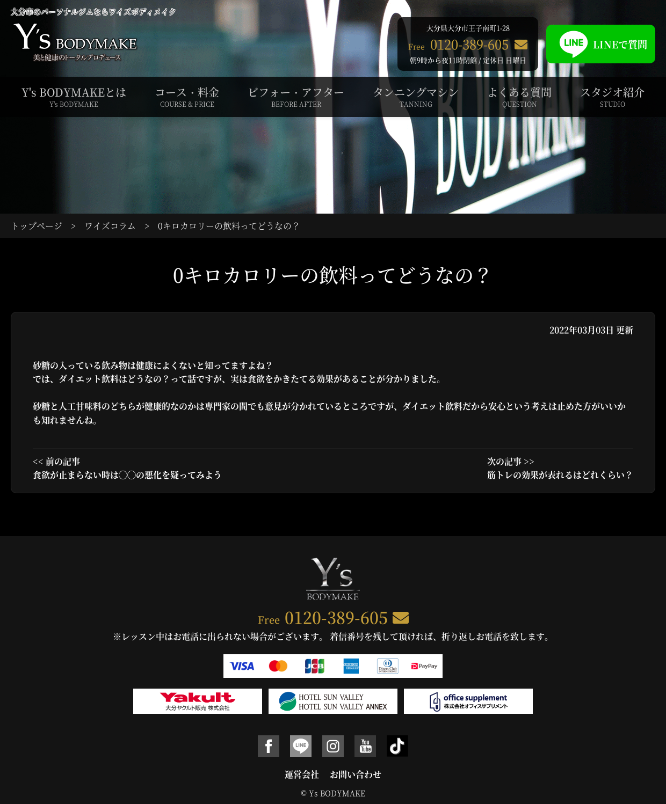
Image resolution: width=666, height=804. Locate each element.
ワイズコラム (110, 226)
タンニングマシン (416, 96)
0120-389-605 (336, 616)
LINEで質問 (600, 44)
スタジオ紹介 (612, 96)
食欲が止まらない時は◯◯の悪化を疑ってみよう (127, 475)
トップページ (36, 226)
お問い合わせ (355, 774)
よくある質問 (519, 96)
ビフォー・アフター (296, 96)
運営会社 (302, 774)
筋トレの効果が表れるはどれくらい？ (560, 475)
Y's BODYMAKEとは (73, 96)
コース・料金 (187, 96)
